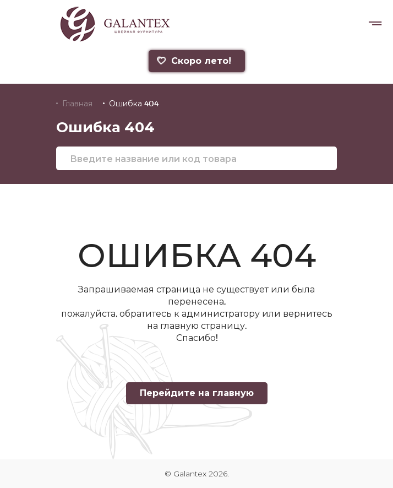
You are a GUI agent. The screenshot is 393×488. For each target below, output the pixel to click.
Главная (77, 103)
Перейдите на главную (197, 393)
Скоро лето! (193, 61)
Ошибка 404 (134, 103)
